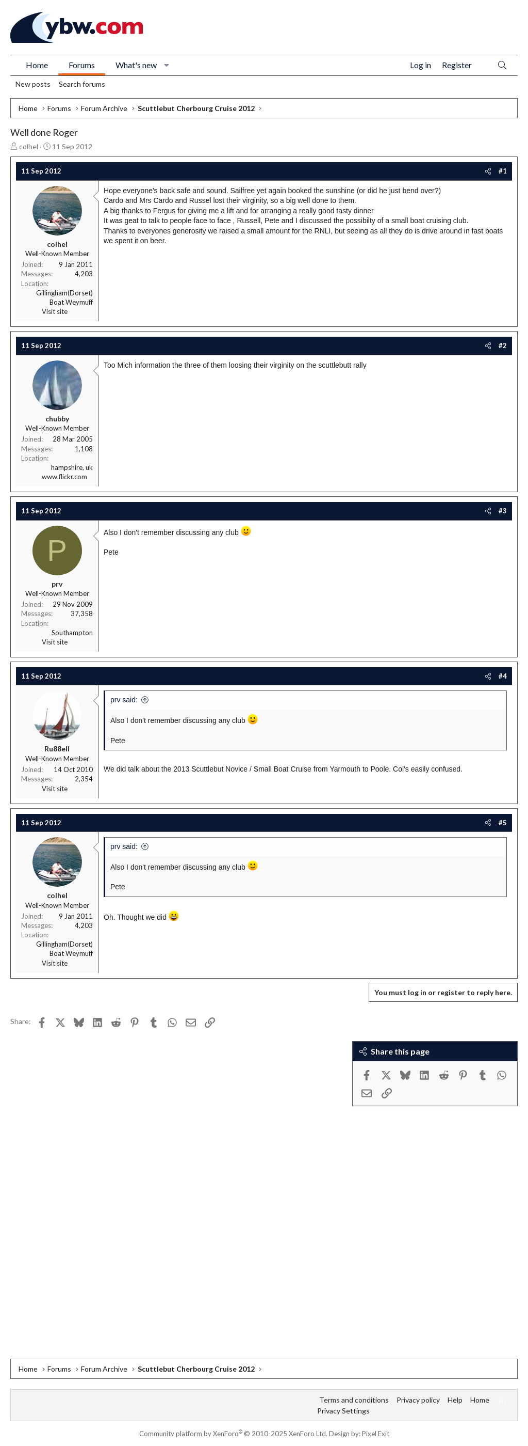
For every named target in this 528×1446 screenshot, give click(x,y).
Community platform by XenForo (233, 1433)
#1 (503, 171)
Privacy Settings (343, 1410)
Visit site (55, 311)
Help (455, 1399)
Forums (82, 65)
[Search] (502, 65)
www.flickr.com (64, 477)
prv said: (124, 700)
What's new (136, 65)
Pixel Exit (375, 1433)
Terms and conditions (354, 1399)
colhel (28, 146)
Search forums (82, 84)
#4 (503, 676)
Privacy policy (418, 1399)
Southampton (72, 632)
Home (37, 65)
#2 (503, 345)
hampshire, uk (72, 467)
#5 (503, 823)
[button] (166, 65)
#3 (503, 511)
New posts (33, 84)
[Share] (488, 171)
